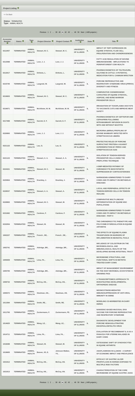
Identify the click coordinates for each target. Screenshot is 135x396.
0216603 (6, 96)
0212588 (6, 62)
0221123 (6, 158)
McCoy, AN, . (60, 282)
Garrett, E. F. (60, 121)
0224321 (6, 169)
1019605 (6, 352)
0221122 (6, 146)
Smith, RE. (59, 303)
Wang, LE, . (60, 323)
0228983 (6, 202)
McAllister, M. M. (62, 109)
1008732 (6, 282)
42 (65, 32)
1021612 (6, 362)
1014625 (6, 323)
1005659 (6, 260)
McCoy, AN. (60, 362)
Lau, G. (58, 146)
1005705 (6, 271)
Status (19, 41)
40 (59, 32)
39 (56, 32)
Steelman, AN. (61, 293)
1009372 (6, 293)
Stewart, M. (60, 169)
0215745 (6, 84)
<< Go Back (8, 15)
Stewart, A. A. (61, 158)
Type (31, 40)
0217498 (6, 121)
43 (69, 32)
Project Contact (63, 41)
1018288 (6, 344)
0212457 (6, 51)
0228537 (6, 191)
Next (82, 32)
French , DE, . (61, 235)
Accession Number (7, 40)
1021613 (6, 372)
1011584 (6, 303)
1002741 (6, 248)
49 (75, 32)
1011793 (6, 312)
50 (78, 32)
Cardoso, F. (60, 213)
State (90, 41)
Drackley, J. (60, 180)
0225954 (6, 180)
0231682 (6, 213)
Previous (43, 32)
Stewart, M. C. (61, 51)
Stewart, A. (60, 191)
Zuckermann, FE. (62, 312)
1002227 (6, 235)
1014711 (6, 334)
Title (114, 41)
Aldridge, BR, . (61, 248)
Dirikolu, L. (60, 73)
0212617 (6, 73)
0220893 (6, 133)
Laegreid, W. (60, 84)
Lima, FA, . (59, 260)
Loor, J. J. (59, 62)
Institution (79, 40)
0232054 (6, 224)
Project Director (44, 41)
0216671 (6, 109)
